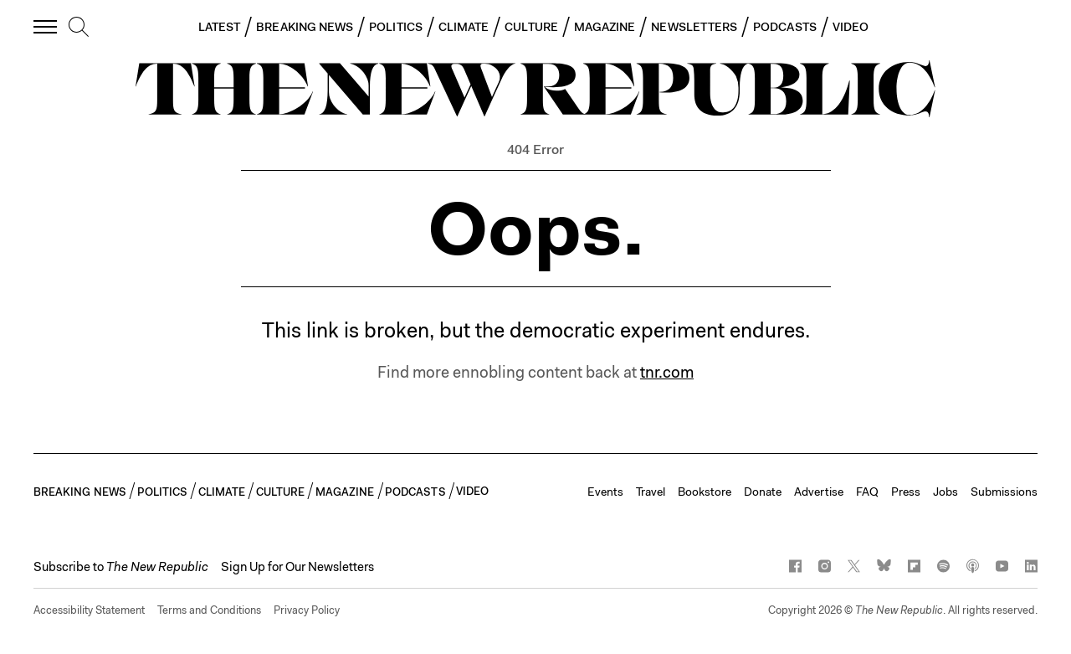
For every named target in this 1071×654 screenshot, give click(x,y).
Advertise (818, 491)
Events (605, 491)
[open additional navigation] (46, 26)
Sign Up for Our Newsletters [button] (297, 567)
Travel (650, 491)
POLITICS (396, 26)
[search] (79, 27)
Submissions (1004, 491)
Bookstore (704, 491)
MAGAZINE (605, 26)
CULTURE (531, 26)
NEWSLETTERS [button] (694, 26)
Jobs (945, 491)
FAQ (867, 491)
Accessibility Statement (89, 610)
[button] (120, 567)
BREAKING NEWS (304, 26)
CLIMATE (463, 26)
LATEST (219, 26)
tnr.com (667, 372)
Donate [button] (762, 491)
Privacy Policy (307, 610)
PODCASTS (785, 26)
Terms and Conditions (209, 610)
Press (905, 491)
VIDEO (851, 26)
